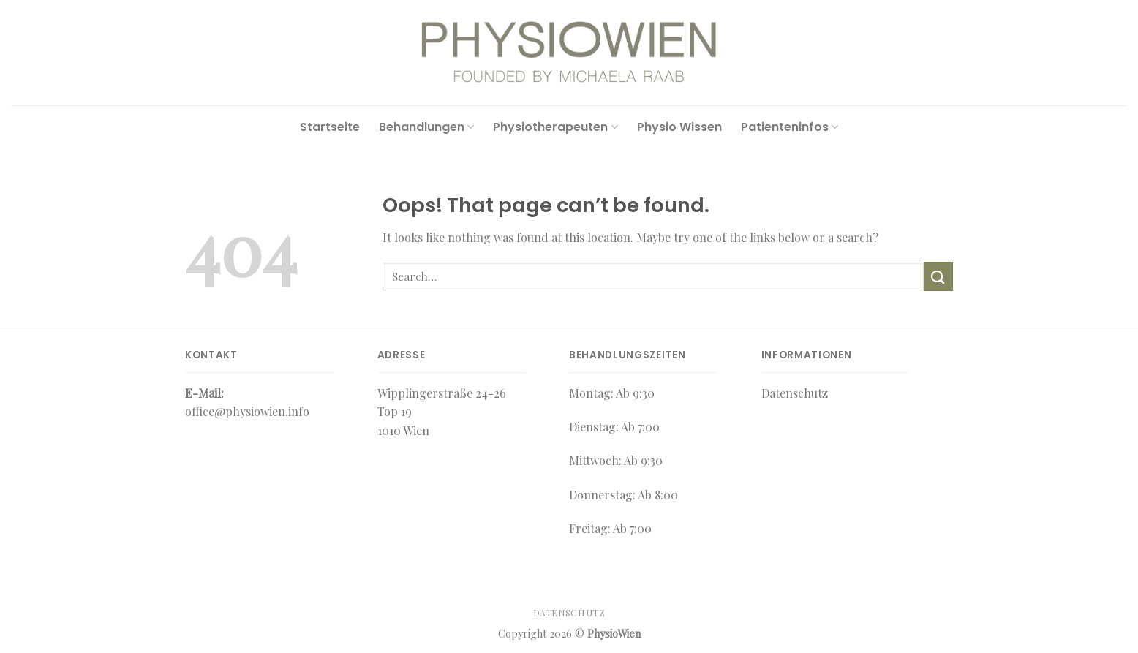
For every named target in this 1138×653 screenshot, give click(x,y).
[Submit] (938, 276)
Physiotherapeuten (555, 126)
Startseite (330, 126)
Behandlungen (426, 126)
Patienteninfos (789, 126)
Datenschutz (569, 613)
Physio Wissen (679, 126)
